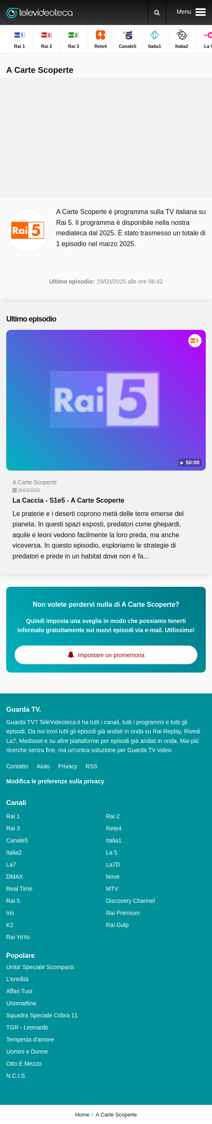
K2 (9, 925)
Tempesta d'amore (30, 1039)
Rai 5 (13, 900)
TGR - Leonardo (27, 1027)
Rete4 (113, 828)
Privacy (67, 766)
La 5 (111, 852)
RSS (92, 766)
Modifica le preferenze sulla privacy (55, 781)
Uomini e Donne (27, 1051)
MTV (112, 888)
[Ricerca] (157, 12)
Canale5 (17, 840)
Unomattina (21, 1003)
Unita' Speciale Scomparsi (40, 967)
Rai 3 (13, 828)
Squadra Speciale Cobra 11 (42, 1015)
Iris (10, 913)
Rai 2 (113, 816)
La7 (11, 864)
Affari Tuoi (19, 991)
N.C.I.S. (16, 1075)
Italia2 (14, 852)
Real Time (19, 888)
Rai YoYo (18, 937)
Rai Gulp (117, 925)
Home (82, 1115)
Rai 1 (13, 816)
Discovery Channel (130, 900)
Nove (113, 876)
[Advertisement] (106, 138)
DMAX (14, 876)
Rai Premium (123, 913)
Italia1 (113, 840)
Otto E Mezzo (24, 1063)
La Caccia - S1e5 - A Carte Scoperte (68, 500)
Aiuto (43, 766)
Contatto (17, 766)
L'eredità (17, 979)
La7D (113, 864)
